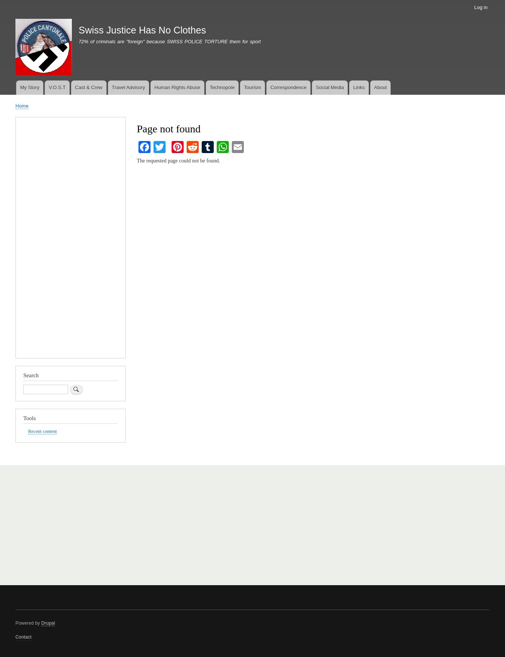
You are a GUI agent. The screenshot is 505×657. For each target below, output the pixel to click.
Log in (480, 7)
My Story (29, 87)
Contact (23, 637)
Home (22, 106)
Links (359, 87)
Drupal (48, 623)
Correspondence (289, 87)
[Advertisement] (70, 239)
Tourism (252, 87)
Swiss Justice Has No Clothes (142, 30)
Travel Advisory (128, 87)
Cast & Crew (88, 87)
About (380, 87)
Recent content (42, 431)
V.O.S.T (57, 87)
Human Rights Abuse (177, 87)
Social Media (330, 87)
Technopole (222, 87)
